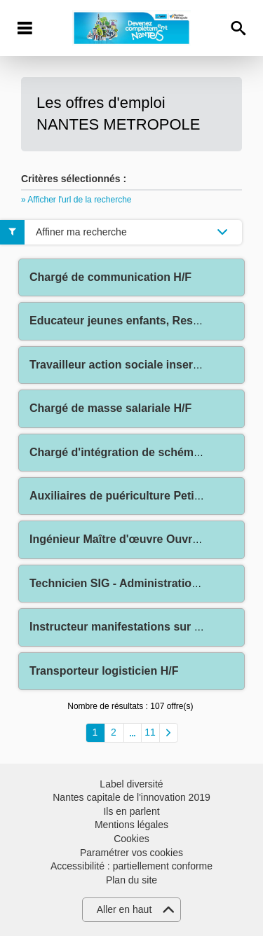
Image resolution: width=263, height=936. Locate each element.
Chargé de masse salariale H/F (110, 408)
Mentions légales (131, 824)
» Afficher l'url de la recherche (76, 200)
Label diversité (131, 784)
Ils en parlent (131, 811)
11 (150, 732)
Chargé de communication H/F (110, 277)
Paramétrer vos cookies (131, 852)
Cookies (131, 838)
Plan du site (131, 880)
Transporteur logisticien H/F (103, 671)
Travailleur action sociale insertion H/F (132, 365)
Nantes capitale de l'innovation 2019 (131, 797)
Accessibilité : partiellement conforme (131, 866)
